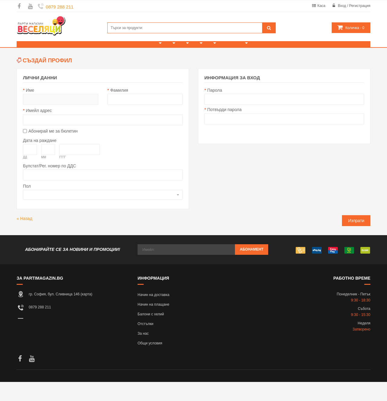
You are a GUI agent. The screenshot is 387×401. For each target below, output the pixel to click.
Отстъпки (145, 343)
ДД (25, 176)
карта (86, 313)
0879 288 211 (59, 6)
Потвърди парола (224, 128)
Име (30, 109)
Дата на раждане (40, 159)
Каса (321, 6)
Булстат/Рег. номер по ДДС (49, 184)
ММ (43, 176)
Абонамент (251, 268)
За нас (143, 352)
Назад (24, 237)
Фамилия (119, 109)
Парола (214, 109)
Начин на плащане (153, 323)
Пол (27, 205)
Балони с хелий (151, 333)
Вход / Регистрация (354, 6)
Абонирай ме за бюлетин (53, 150)
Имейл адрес (39, 129)
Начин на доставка (153, 314)
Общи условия (150, 362)
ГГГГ (62, 176)
